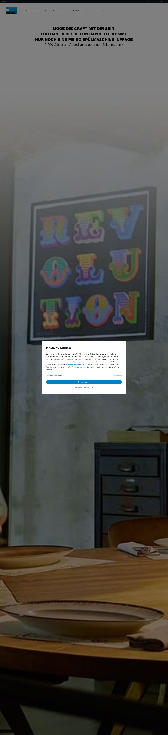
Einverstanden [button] (83, 382)
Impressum (118, 375)
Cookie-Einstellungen (76, 364)
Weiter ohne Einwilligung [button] (84, 387)
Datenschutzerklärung (54, 375)
